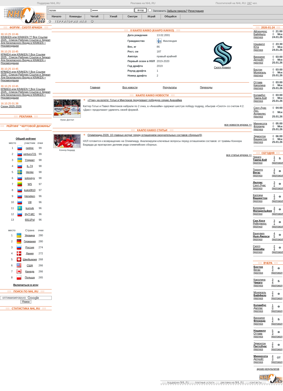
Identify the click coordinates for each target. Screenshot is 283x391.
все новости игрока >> (238, 124)
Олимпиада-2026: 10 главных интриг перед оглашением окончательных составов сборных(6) (145, 135)
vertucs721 (29, 154)
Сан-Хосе (259, 220)
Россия (29, 247)
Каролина (259, 85)
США (30, 265)
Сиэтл (256, 246)
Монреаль (260, 72)
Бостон (258, 69)
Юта (256, 46)
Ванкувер (258, 233)
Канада (29, 271)
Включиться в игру (25, 284)
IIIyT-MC (30, 214)
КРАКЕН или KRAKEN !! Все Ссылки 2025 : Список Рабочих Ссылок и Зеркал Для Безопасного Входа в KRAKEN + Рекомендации (25, 58)
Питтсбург (260, 346)
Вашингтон (260, 139)
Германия (30, 241)
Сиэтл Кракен (222, 67)
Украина (30, 235)
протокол (276, 272)
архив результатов (268, 368)
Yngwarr (30, 160)
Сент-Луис (260, 107)
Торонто (258, 169)
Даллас (258, 182)
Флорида (259, 126)
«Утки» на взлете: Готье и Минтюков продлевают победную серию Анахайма (135, 100)
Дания (30, 253)
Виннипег (259, 56)
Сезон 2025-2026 (11, 106)
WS (30, 184)
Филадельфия (262, 210)
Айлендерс (260, 31)
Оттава (258, 82)
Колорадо (259, 207)
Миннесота (260, 123)
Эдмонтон (260, 136)
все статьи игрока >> (239, 155)
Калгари (258, 195)
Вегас (256, 172)
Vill (29, 202)
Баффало (260, 34)
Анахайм (258, 249)
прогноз (258, 37)
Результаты (170, 87)
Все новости (130, 87)
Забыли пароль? (177, 10)
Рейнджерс (260, 223)
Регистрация (196, 10)
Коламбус (259, 95)
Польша (30, 277)
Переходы (206, 87)
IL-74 (30, 166)
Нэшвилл (259, 44)
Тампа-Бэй (260, 97)
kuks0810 (29, 190)
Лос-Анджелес (260, 112)
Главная (95, 87)
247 (249, 3)
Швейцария (30, 259)
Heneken (30, 196)
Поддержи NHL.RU (48, 3)
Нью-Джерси (261, 236)
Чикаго (257, 156)
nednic (30, 148)
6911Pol (30, 219)
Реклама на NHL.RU (143, 3)
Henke (30, 172)
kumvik (30, 208)
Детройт (259, 59)
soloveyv (30, 178)
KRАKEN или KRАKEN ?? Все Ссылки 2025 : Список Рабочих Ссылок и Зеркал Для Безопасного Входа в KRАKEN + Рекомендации (25, 41)
